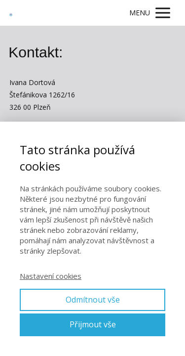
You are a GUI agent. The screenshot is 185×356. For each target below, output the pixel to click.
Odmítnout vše (93, 299)
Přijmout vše (93, 324)
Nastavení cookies (50, 276)
